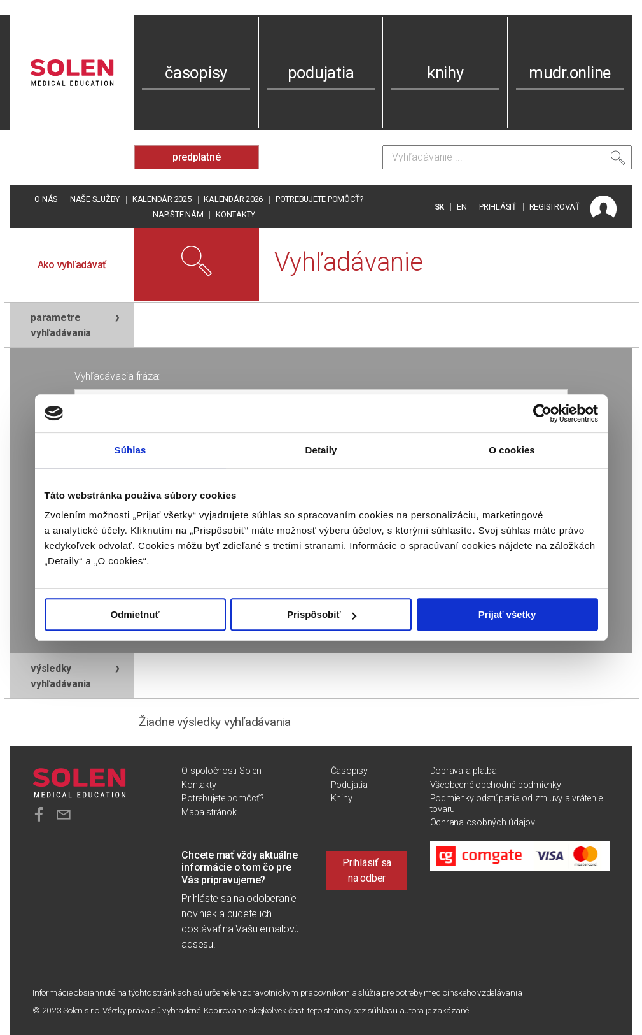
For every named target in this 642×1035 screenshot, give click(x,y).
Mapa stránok (208, 812)
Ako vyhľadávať (72, 265)
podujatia (321, 72)
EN (462, 206)
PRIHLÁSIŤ (498, 206)
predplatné (196, 157)
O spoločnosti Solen (221, 771)
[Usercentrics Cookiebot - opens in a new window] (542, 413)
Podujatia (349, 785)
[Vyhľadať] (618, 160)
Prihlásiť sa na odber (366, 870)
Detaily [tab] (321, 450)
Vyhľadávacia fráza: (117, 376)
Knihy (341, 798)
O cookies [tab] (512, 450)
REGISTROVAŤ (554, 206)
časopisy (196, 72)
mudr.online (570, 72)
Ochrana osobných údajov (482, 822)
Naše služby (95, 199)
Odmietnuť (134, 614)
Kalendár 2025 (162, 199)
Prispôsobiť (321, 614)
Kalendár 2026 (233, 199)
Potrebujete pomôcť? (319, 199)
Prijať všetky (507, 614)
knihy (445, 72)
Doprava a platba (463, 771)
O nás (45, 199)
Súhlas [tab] (130, 450)
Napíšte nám (178, 214)
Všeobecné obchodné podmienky (495, 785)
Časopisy (349, 771)
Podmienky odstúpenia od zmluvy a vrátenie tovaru (516, 803)
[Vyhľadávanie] (507, 157)
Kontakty (235, 214)
